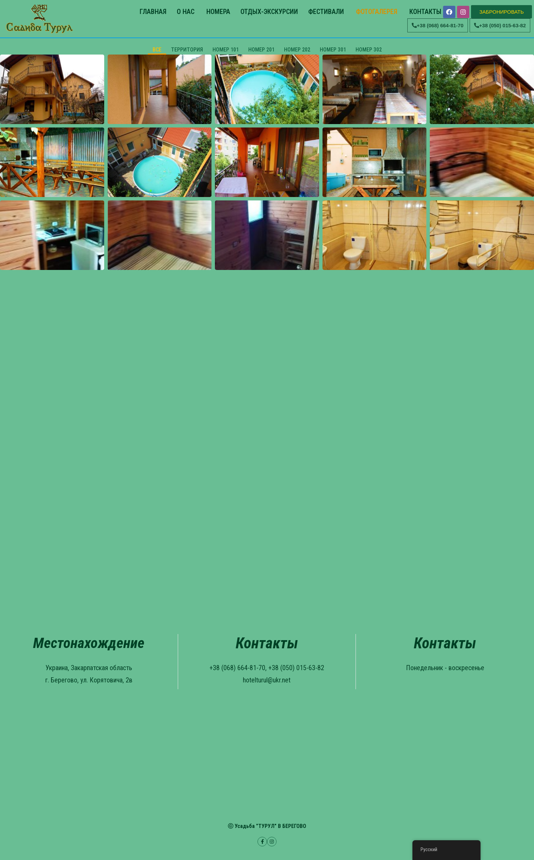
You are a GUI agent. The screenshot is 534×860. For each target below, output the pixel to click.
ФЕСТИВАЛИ (326, 11)
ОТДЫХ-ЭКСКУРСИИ (269, 11)
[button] (501, 11)
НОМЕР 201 (261, 49)
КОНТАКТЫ (424, 11)
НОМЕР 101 (226, 49)
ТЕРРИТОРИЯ (187, 49)
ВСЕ (157, 49)
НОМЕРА (217, 11)
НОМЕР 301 (333, 49)
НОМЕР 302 (369, 49)
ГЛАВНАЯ (152, 11)
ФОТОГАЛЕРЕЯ (375, 11)
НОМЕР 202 (297, 49)
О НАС (185, 11)
